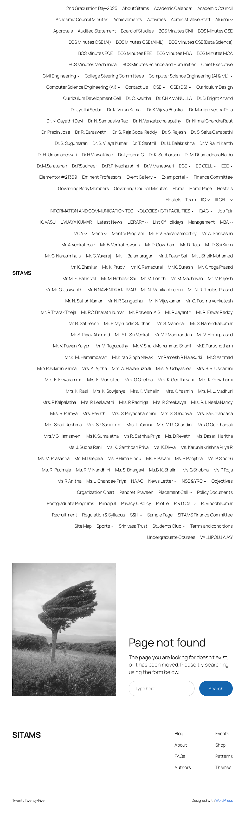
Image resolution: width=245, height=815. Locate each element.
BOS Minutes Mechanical (93, 64)
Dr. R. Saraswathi (91, 132)
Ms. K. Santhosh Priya (128, 447)
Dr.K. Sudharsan (164, 155)
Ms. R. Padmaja (56, 470)
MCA (78, 233)
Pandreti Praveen (136, 492)
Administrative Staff (190, 19)
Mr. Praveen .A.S (144, 312)
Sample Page (160, 515)
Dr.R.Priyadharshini (120, 166)
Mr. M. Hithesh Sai (118, 278)
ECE (183, 166)
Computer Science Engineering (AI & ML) (189, 76)
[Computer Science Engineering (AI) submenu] (119, 87)
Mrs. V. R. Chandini (174, 425)
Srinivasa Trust (133, 526)
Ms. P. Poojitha (189, 458)
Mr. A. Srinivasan (217, 233)
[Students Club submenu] (183, 526)
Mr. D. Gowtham (160, 245)
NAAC (137, 481)
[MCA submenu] (85, 233)
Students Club (166, 526)
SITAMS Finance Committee (205, 515)
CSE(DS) (178, 87)
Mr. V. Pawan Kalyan (72, 346)
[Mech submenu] (105, 233)
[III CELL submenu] (231, 199)
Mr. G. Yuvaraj (98, 256)
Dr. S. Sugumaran (71, 143)
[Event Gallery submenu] (155, 177)
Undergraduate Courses (171, 537)
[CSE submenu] (164, 87)
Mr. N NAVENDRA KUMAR (111, 290)
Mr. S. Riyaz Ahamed (90, 335)
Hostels (225, 188)
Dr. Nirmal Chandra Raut (209, 121)
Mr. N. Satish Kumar (83, 301)
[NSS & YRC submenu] (205, 481)
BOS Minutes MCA (215, 53)
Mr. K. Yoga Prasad (215, 267)
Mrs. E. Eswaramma (63, 380)
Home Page (200, 188)
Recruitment (64, 515)
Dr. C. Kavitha (138, 98)
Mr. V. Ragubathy (112, 346)
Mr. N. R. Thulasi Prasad (210, 290)
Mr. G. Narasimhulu (63, 256)
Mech (97, 233)
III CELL (222, 200)
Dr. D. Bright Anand (215, 98)
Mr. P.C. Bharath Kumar (102, 312)
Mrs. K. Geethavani (176, 380)
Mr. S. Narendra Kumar (211, 323)
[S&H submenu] (141, 515)
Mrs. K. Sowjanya (109, 391)
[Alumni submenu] (231, 19)
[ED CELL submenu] (215, 166)
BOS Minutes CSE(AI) (90, 42)
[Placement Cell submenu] (190, 492)
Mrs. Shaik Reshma (63, 425)
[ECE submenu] (189, 166)
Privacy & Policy (136, 503)
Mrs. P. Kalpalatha (59, 402)
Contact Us (136, 87)
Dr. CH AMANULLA (174, 98)
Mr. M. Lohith (153, 278)
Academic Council (215, 8)
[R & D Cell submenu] (195, 503)
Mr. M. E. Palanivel (79, 278)
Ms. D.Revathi (178, 436)
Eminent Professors (101, 177)
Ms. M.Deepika (88, 458)
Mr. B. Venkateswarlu (120, 245)
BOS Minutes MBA (174, 53)
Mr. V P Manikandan (173, 335)
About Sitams (135, 8)
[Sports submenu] (112, 526)
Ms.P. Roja (223, 470)
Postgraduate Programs (70, 503)
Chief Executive (217, 64)
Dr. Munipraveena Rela (211, 110)
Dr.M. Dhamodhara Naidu (209, 155)
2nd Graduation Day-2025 (91, 8)
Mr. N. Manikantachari (162, 290)
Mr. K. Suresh (180, 267)
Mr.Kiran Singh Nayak (132, 357)
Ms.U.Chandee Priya (106, 481)
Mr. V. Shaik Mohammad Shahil (162, 346)
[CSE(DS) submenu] (190, 87)
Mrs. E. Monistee (103, 380)
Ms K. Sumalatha (102, 436)
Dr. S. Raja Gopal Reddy (134, 132)
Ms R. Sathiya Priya (142, 436)
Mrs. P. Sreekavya (169, 402)
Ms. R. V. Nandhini (93, 470)
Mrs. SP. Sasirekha (104, 425)
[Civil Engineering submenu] (78, 76)
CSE (157, 87)
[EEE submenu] (231, 166)
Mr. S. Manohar (171, 323)
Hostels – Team (181, 200)
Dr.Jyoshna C (131, 155)
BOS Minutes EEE (135, 53)
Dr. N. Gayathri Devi (65, 121)
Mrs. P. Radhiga (133, 402)
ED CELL (204, 166)
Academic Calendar (173, 8)
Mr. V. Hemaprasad (215, 335)
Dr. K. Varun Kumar (124, 110)
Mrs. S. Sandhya (176, 413)
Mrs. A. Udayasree (173, 368)
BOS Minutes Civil (176, 31)
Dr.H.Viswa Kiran (97, 155)
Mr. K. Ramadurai (147, 267)
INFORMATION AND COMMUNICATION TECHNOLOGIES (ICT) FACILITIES (120, 211)
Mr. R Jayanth (178, 312)
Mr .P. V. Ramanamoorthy (173, 233)
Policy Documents (215, 492)
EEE (225, 166)
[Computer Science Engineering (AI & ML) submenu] (231, 76)
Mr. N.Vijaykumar (164, 301)
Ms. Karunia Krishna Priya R (206, 447)
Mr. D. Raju (190, 245)
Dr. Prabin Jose (55, 132)
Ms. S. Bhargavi (129, 470)
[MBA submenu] (231, 222)
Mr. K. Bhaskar (84, 267)
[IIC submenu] (208, 199)
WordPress (224, 800)
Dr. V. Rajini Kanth (216, 143)
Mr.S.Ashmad (220, 357)
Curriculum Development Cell (92, 98)
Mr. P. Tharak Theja (58, 312)
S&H (134, 515)
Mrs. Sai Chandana (215, 413)
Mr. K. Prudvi (114, 267)
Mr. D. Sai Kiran (219, 245)
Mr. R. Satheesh (84, 323)
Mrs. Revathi (94, 413)
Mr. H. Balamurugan (134, 256)
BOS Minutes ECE (95, 53)
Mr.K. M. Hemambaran (86, 357)
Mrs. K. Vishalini (145, 391)
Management (201, 222)
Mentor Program (128, 233)
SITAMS (21, 272)
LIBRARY (135, 222)
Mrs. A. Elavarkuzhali (131, 368)
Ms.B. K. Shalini (163, 470)
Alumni (222, 19)
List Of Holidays (168, 222)
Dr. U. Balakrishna (177, 143)
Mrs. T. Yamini (139, 425)
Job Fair (225, 211)
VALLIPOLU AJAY (216, 537)
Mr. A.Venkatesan (78, 245)
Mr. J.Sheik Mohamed (212, 256)
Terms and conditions (211, 526)
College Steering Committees (114, 76)
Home (179, 188)
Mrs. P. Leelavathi (97, 402)
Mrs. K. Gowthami (216, 380)
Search (216, 688)
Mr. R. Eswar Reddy (214, 312)
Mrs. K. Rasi (77, 391)
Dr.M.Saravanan (52, 166)
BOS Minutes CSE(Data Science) (201, 42)
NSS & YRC (192, 481)
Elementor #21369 (58, 177)
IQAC (204, 211)
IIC (203, 200)
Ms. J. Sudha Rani (85, 447)
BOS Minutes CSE (215, 31)
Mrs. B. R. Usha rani (214, 368)
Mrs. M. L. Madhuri (215, 391)
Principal (107, 503)
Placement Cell (173, 492)
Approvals (63, 31)
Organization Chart (95, 492)
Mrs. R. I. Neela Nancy (212, 402)
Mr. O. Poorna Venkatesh (209, 301)
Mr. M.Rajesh (220, 278)
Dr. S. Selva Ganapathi (212, 132)
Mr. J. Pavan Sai (172, 256)
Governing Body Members (83, 188)
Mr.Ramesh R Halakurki (180, 357)
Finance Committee (213, 177)
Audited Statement (97, 31)
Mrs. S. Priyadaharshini (134, 413)
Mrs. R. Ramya (64, 413)
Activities (156, 19)
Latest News (109, 222)
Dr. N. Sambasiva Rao (108, 121)
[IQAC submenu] (211, 211)
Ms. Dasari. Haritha (214, 436)
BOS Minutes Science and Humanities (159, 64)
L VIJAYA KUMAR (76, 222)
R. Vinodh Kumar (217, 503)
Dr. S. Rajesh (174, 132)
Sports (103, 526)
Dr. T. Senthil (144, 143)
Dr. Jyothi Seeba (86, 110)
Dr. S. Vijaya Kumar (110, 143)
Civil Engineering (59, 76)
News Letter (160, 481)
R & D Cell (183, 503)
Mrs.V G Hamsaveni (62, 436)
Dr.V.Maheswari (159, 166)
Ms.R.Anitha (69, 481)
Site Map (83, 526)
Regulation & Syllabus (103, 515)
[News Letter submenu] (175, 481)
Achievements (127, 19)
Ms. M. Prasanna (54, 458)
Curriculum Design (214, 87)
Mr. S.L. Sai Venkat (132, 335)
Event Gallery (139, 177)
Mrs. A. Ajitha (94, 368)
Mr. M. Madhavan (187, 278)
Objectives (222, 481)
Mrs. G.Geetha (139, 380)
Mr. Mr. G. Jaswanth (64, 290)
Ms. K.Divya (165, 447)
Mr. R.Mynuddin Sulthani (128, 323)
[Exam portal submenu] (187, 177)
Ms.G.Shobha (196, 470)
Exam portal (173, 177)
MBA (224, 222)
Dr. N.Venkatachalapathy (157, 121)
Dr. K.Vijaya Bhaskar (165, 110)
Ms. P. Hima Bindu (124, 458)
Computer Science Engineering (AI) (81, 87)
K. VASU (47, 222)
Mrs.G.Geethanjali (215, 425)
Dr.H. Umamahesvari (57, 155)
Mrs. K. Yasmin (179, 391)
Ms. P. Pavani (158, 458)
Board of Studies (137, 31)
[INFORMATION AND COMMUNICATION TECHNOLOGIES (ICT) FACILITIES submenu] (192, 211)
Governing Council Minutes (141, 188)
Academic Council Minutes (82, 19)
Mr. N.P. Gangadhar (125, 301)
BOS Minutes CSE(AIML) (140, 42)
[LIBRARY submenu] (146, 222)
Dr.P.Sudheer (84, 166)
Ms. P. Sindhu (220, 458)
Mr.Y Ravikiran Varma (56, 368)
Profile (162, 503)
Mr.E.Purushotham (214, 346)
